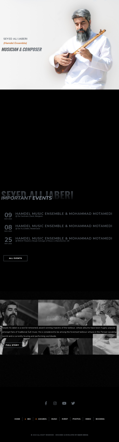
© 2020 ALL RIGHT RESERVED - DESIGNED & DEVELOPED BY (59, 435)
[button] (15, 258)
